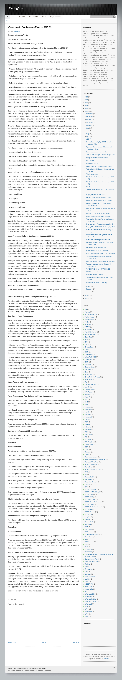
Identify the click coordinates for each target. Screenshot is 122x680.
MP (86, 437)
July (87, 128)
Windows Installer (90, 599)
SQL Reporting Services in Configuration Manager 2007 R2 (51, 511)
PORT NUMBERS (91, 464)
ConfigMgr (16, 8)
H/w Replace (89, 392)
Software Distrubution (92, 534)
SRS (86, 544)
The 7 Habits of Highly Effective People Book (100, 155)
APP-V (87, 327)
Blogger (106, 659)
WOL (86, 609)
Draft (86, 372)
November (89, 116)
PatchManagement (91, 457)
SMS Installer (89, 532)
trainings (88, 574)
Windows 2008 (90, 594)
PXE (86, 472)
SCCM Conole (89, 504)
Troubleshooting (90, 576)
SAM (86, 487)
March (88, 286)
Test (86, 566)
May (87, 134)
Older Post (75, 642)
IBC (86, 399)
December (89, 114)
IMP (86, 404)
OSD (86, 449)
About (13, 16)
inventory (88, 407)
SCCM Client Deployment (93, 502)
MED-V (87, 424)
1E (86, 309)
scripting (88, 517)
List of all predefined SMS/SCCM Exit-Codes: (100, 253)
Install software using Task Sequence (98, 240)
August (88, 125)
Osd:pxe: (88, 452)
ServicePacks (89, 522)
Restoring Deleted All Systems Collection (99, 200)
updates (87, 579)
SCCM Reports (90, 512)
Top (114, 667)
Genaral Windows (91, 384)
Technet (87, 564)
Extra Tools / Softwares (92, 377)
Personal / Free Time (91, 462)
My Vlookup (90, 187)
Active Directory (90, 317)
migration (88, 427)
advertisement (89, 319)
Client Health (89, 354)
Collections (88, 359)
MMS (87, 432)
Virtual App (88, 586)
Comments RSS (33, 16)
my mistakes (90, 160)
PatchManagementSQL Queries (95, 459)
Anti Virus (88, 324)
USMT (87, 581)
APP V (88, 139)
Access (87, 312)
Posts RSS (22, 16)
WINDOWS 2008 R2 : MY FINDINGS (98, 269)
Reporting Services (91, 482)
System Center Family (92, 559)
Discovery (88, 364)
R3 (86, 474)
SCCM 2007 (16, 31)
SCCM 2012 (89, 497)
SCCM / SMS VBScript (92, 492)
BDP (86, 339)
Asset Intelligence (90, 332)
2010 (86, 111)
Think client (88, 569)
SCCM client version (92, 272)
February (89, 289)
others (87, 454)
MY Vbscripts (89, 442)
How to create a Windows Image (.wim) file (99, 224)
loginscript (88, 417)
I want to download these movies (96, 152)
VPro (86, 591)
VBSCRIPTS (89, 584)
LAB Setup (88, 409)
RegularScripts (90, 477)
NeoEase (48, 670)
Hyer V (87, 397)
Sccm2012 (88, 514)
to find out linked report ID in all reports (98, 216)
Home (8, 17)
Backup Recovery (90, 334)
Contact (44, 16)
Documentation (90, 367)
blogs (87, 344)
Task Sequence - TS (91, 561)
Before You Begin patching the (96, 247)
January (89, 292)
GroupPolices (89, 389)
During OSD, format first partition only (98, 213)
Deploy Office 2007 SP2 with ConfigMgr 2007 (100, 227)
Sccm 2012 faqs (90, 499)
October (89, 119)
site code (88, 524)
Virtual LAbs (89, 589)
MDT (86, 422)
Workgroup (88, 611)
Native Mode (89, 444)
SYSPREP (88, 552)
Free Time (88, 379)
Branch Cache (89, 347)
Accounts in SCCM (91, 314)
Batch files (88, 337)
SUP (86, 547)
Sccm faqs (88, 509)
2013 (86, 103)
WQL (86, 614)
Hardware (88, 394)
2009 (86, 295)
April (87, 136)
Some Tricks (89, 537)
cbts (86, 349)
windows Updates (90, 601)
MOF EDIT (88, 434)
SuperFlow (88, 549)
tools (86, 571)
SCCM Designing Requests (94, 507)
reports (87, 484)
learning (87, 412)
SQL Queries (89, 542)
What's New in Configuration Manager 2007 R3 (29, 27)
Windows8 (88, 604)
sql (86, 539)
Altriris (87, 322)
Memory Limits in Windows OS (96, 275)
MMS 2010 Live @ (92, 163)
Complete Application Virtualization (97, 158)
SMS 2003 (88, 529)
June (87, 131)
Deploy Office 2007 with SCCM (96, 195)
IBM (86, 402)
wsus (86, 616)
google (87, 387)
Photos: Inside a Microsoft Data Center (98, 198)
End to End (88, 374)
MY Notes (88, 439)
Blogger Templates (55, 16)
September (89, 122)
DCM (86, 362)
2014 (86, 100)
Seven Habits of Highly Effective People (99, 166)
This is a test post (91, 174)
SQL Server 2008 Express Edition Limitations (100, 261)
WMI (86, 606)
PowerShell (88, 467)
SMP (86, 527)
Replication (88, 479)
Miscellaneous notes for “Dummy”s (97, 282)
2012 (86, 105)
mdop (87, 419)
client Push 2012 (90, 357)
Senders (88, 519)
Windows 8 (88, 596)
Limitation (88, 414)
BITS (86, 342)
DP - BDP (88, 369)
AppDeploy (88, 329)
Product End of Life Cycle (93, 469)
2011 (86, 108)
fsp (86, 382)
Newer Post (12, 642)
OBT (86, 447)
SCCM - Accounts (91, 489)
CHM (86, 352)
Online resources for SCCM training (97, 250)
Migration (88, 429)
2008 (86, 298)
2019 (86, 97)
